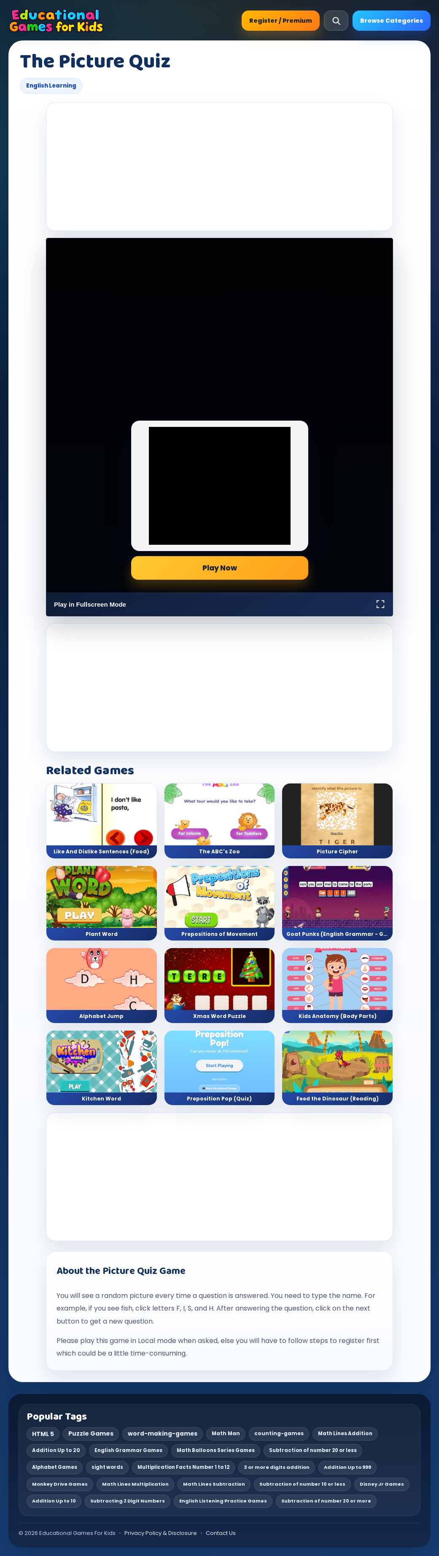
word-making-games (162, 1433)
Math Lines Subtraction (214, 1484)
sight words (107, 1467)
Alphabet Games (54, 1467)
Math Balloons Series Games (216, 1450)
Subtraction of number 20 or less (313, 1450)
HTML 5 (43, 1434)
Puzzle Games (90, 1433)
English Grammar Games (128, 1450)
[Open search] (336, 21)
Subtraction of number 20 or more (326, 1500)
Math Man (226, 1433)
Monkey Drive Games (60, 1484)
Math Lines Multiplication (135, 1484)
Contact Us (221, 1533)
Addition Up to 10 (54, 1500)
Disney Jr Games (382, 1484)
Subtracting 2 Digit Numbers (127, 1500)
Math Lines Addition (345, 1433)
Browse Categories (391, 20)
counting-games (279, 1433)
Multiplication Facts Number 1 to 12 (183, 1467)
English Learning (51, 86)
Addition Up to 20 (56, 1450)
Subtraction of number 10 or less (302, 1484)
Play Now (219, 568)
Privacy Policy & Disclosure (160, 1533)
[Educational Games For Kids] (56, 20)
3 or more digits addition (277, 1467)
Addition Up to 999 (347, 1467)
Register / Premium (280, 20)
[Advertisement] (219, 167)
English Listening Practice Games (223, 1500)
